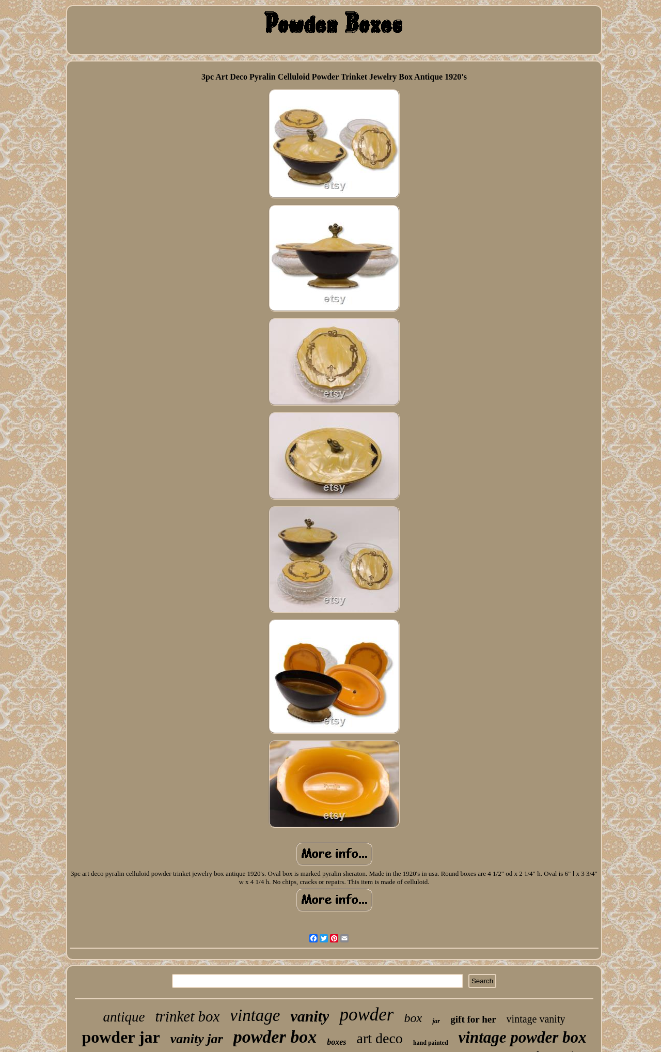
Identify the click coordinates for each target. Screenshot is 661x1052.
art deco (379, 1038)
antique (124, 1017)
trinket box (187, 1016)
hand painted (430, 1042)
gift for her (473, 1019)
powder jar (121, 1037)
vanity (309, 1016)
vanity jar (196, 1038)
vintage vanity (536, 1019)
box (413, 1018)
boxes (336, 1042)
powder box (275, 1036)
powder (366, 1014)
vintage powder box (523, 1037)
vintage (255, 1015)
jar (436, 1021)
